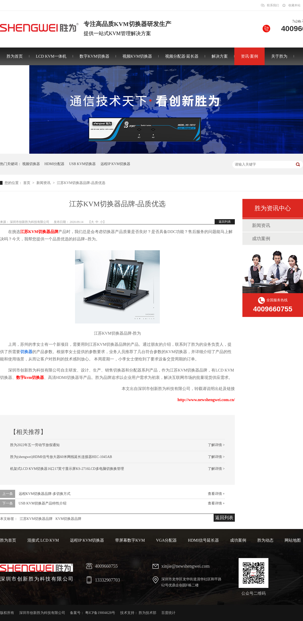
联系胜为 (15, 74)
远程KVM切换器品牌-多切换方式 (44, 494)
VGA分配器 (166, 540)
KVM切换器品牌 (69, 519)
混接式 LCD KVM (43, 540)
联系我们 (273, 5)
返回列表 (225, 221)
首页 (27, 183)
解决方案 (220, 56)
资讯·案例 (249, 56)
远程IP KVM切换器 (115, 164)
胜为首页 (15, 56)
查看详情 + (216, 494)
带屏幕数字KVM (130, 540)
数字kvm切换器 (30, 377)
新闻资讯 (44, 183)
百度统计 (168, 613)
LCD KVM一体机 (51, 56)
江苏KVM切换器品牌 (39, 231)
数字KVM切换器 (94, 56)
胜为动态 (265, 540)
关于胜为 (279, 56)
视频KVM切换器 (137, 56)
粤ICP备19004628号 (100, 613)
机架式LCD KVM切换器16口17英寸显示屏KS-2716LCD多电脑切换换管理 (67, 469)
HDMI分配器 (54, 164)
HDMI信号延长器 (203, 540)
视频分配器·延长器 (181, 56)
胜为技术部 (147, 613)
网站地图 (293, 540)
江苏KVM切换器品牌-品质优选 (81, 183)
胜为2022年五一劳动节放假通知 (35, 445)
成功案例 (261, 238)
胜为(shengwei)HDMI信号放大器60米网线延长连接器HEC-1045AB (61, 457)
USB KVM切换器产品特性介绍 (42, 503)
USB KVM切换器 (82, 164)
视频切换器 (31, 164)
